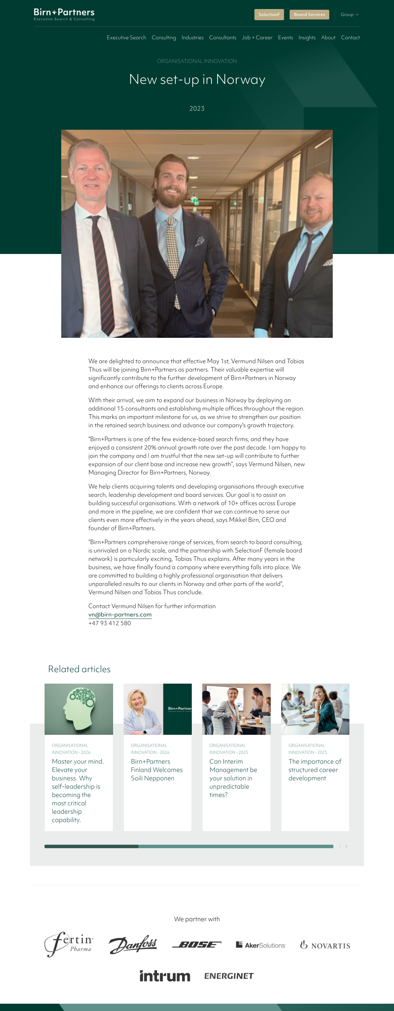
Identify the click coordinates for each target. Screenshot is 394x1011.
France (282, 970)
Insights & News (177, 859)
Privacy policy (197, 999)
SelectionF (269, 14)
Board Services (309, 14)
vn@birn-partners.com (120, 406)
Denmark (64, 970)
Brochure (246, 868)
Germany (184, 970)
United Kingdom (314, 970)
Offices (167, 851)
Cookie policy (155, 999)
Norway (137, 970)
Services (168, 842)
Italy (263, 970)
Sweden (113, 970)
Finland (89, 970)
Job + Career (257, 37)
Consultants (222, 37)
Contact (350, 37)
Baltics (159, 970)
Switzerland (214, 970)
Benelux (243, 970)
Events (285, 37)
